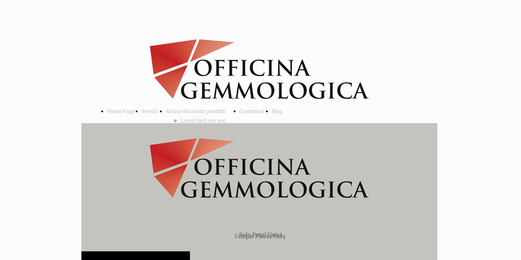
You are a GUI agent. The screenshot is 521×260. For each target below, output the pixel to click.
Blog (277, 111)
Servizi (149, 111)
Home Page (120, 111)
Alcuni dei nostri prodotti (196, 111)
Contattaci (252, 111)
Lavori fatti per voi (202, 120)
